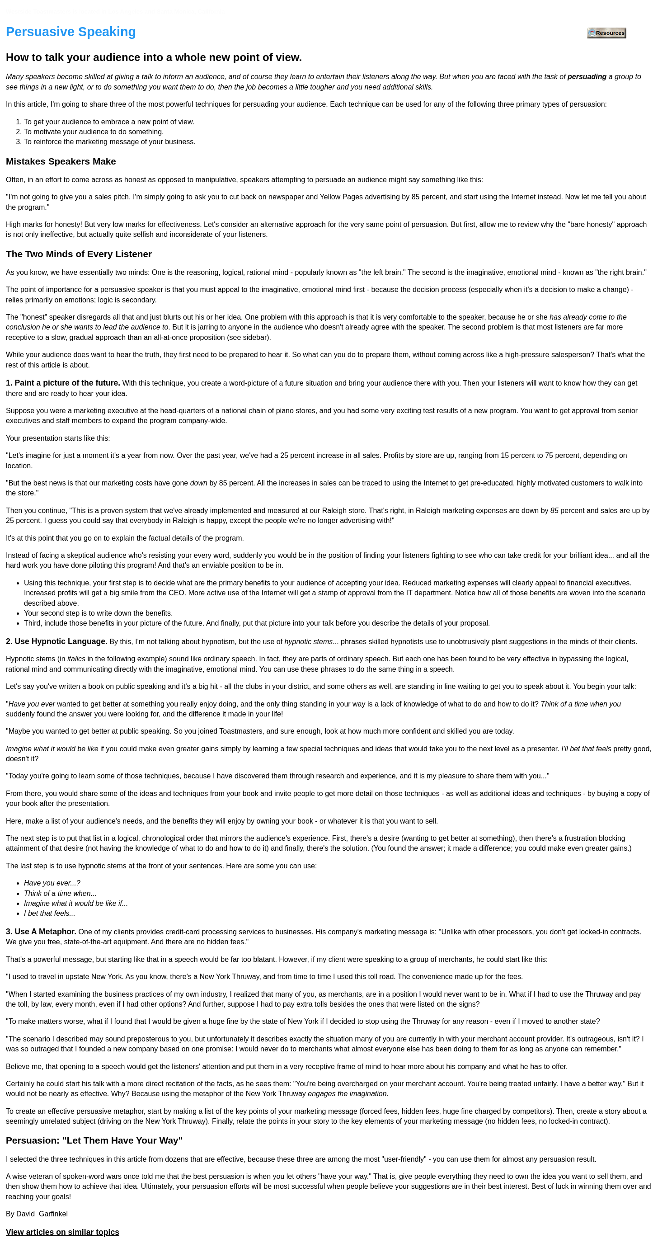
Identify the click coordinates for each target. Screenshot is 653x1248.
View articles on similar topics (62, 1232)
